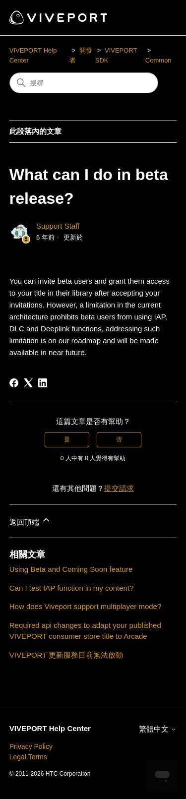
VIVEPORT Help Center (50, 728)
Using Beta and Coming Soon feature (71, 569)
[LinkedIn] (42, 382)
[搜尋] (84, 83)
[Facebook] (13, 382)
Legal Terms (28, 757)
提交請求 (119, 488)
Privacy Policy (31, 746)
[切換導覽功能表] (159, 18)
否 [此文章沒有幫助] (119, 439)
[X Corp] (28, 382)
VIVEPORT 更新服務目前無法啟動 (66, 655)
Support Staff (57, 226)
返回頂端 (30, 520)
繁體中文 (158, 729)
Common (158, 60)
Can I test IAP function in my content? (71, 588)
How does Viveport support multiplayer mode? (85, 606)
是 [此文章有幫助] (67, 439)
